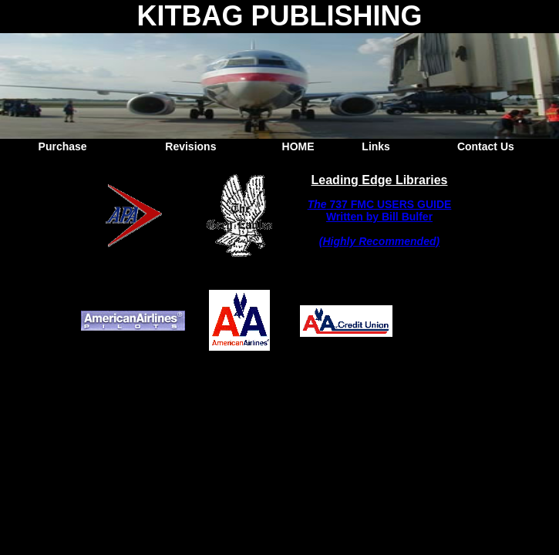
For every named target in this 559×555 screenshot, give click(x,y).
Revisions (190, 146)
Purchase (63, 146)
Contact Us (485, 146)
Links (376, 146)
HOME (298, 146)
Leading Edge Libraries (379, 180)
